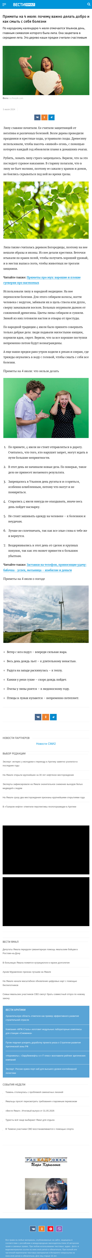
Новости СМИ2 (46, 743)
